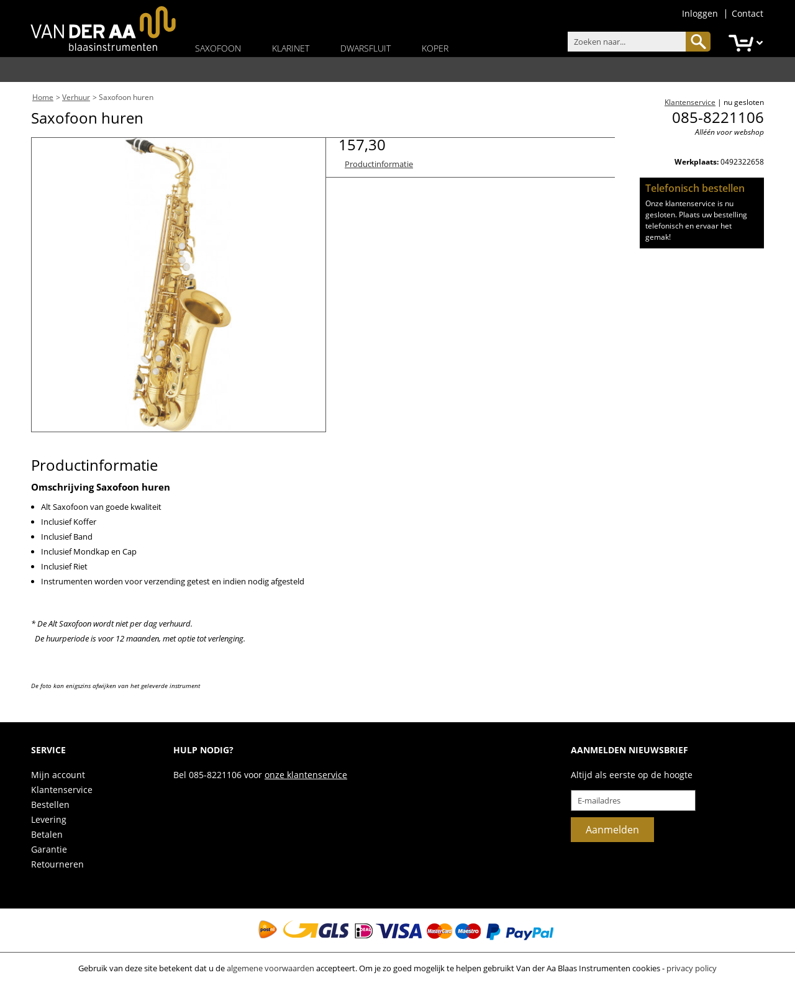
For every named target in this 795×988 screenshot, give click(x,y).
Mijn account (58, 775)
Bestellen (50, 804)
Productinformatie (379, 164)
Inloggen (700, 13)
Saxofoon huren (126, 97)
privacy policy (691, 968)
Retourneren (57, 864)
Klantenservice (690, 102)
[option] (178, 285)
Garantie (49, 849)
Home (42, 97)
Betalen (47, 834)
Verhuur (76, 97)
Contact (747, 13)
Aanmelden (612, 829)
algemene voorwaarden (270, 968)
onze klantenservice (306, 775)
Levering (48, 819)
